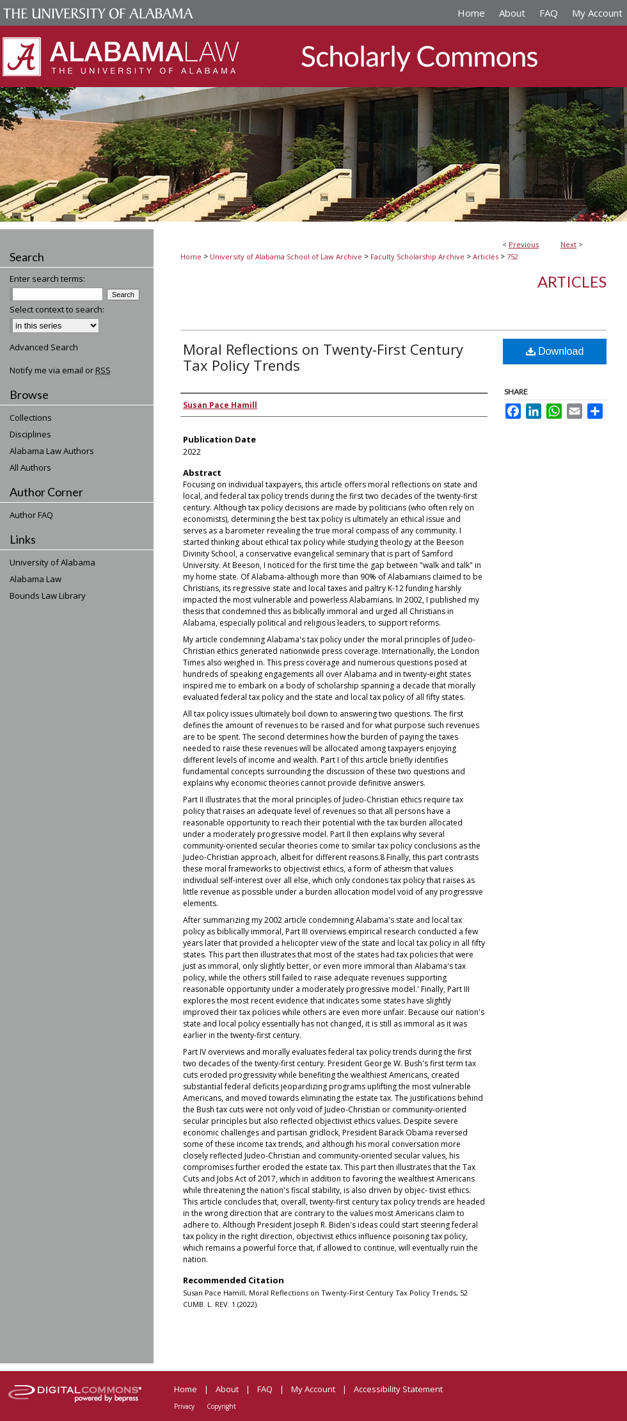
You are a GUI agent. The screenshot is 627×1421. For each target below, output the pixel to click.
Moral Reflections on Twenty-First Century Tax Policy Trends (323, 357)
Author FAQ (31, 515)
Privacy (184, 1406)
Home (191, 256)
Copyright (221, 1406)
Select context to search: (57, 309)
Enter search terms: (47, 278)
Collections (31, 417)
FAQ (265, 1389)
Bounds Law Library (48, 595)
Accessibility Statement (398, 1389)
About (227, 1389)
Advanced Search (44, 347)
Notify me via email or (60, 370)
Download (555, 351)
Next (568, 244)
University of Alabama (52, 562)
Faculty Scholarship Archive (417, 256)
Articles (485, 256)
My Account (313, 1389)
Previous (524, 244)
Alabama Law (35, 579)
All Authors (30, 467)
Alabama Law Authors (52, 451)
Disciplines (30, 434)
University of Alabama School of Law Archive (286, 256)
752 (512, 256)
